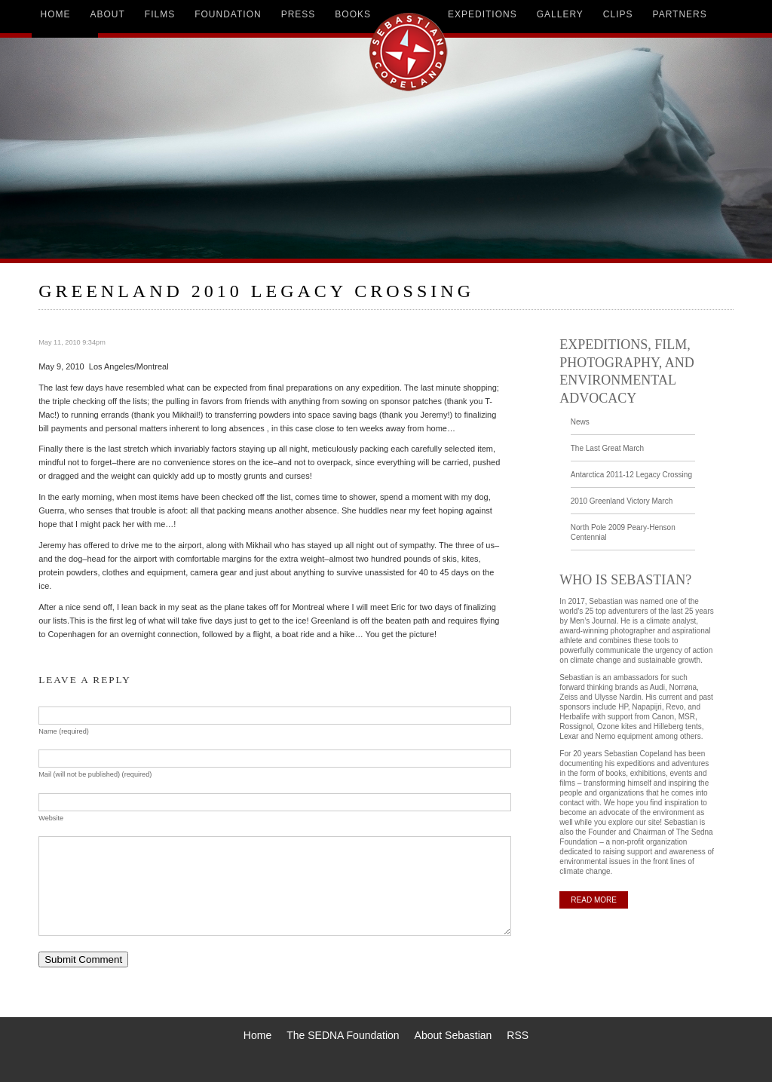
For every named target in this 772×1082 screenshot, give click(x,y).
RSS (517, 1035)
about (107, 14)
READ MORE (594, 900)
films (160, 14)
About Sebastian (453, 1035)
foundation (228, 14)
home (56, 14)
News (580, 422)
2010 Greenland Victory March (621, 501)
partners (680, 14)
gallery (560, 14)
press (298, 14)
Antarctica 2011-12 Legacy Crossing (631, 475)
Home (257, 1035)
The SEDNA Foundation (342, 1035)
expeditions (482, 14)
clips (618, 14)
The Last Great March (607, 448)
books (353, 14)
